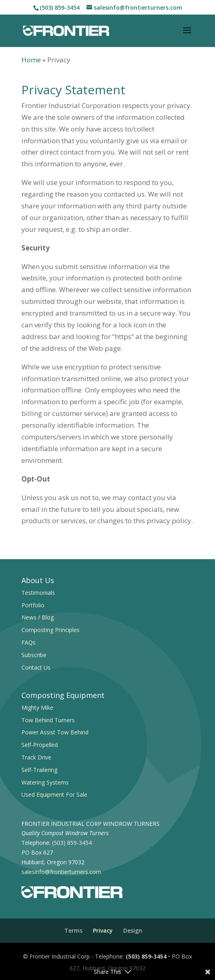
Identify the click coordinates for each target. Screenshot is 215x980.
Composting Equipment (63, 695)
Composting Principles (50, 630)
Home (31, 59)
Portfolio (32, 605)
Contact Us (36, 667)
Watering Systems (45, 782)
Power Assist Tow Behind (55, 732)
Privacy (103, 930)
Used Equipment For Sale (54, 794)
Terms (73, 930)
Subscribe (33, 655)
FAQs (28, 642)
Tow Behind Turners (48, 720)
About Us (37, 580)
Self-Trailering (39, 770)
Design (132, 930)
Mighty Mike (37, 707)
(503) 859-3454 (60, 7)
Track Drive (36, 757)
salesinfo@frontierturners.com (61, 872)
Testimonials (38, 592)
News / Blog (37, 617)
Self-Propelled (39, 745)
